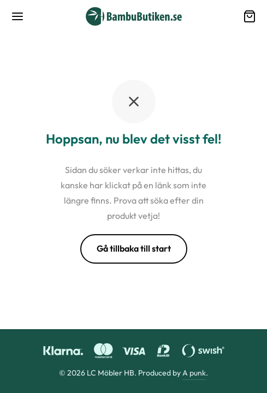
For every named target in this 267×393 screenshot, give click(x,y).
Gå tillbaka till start (134, 248)
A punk (194, 373)
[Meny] (17, 16)
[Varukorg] (249, 16)
